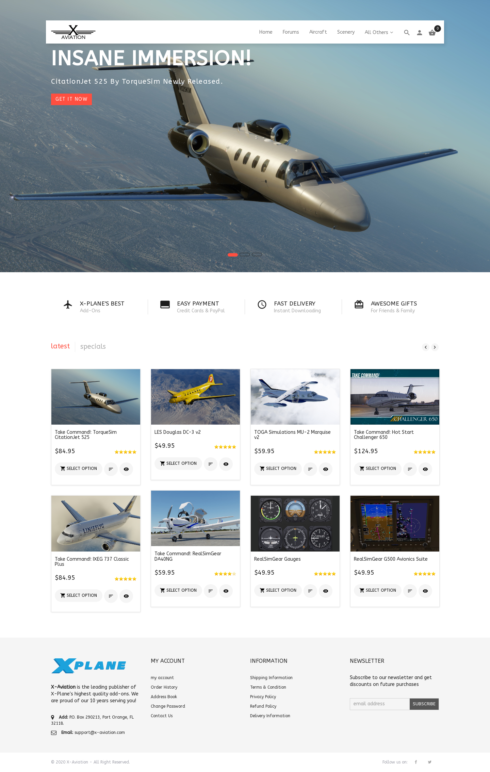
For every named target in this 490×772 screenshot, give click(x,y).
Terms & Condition (268, 687)
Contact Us (162, 715)
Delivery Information (270, 715)
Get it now (71, 99)
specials (93, 346)
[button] (78, 468)
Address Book (164, 696)
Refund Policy (263, 706)
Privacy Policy (263, 696)
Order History (164, 687)
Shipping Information (271, 677)
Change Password (168, 706)
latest (60, 346)
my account (162, 677)
